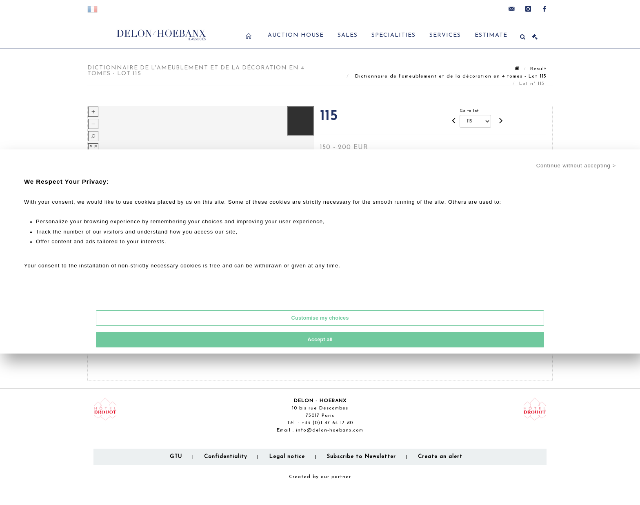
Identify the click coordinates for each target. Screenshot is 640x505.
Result (538, 69)
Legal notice (287, 456)
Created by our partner (320, 476)
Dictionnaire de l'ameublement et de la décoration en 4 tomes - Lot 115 (450, 76)
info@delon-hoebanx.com (329, 430)
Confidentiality (225, 456)
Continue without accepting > (576, 165)
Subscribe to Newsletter (361, 456)
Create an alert (440, 456)
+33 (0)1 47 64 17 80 (327, 422)
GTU (176, 456)
